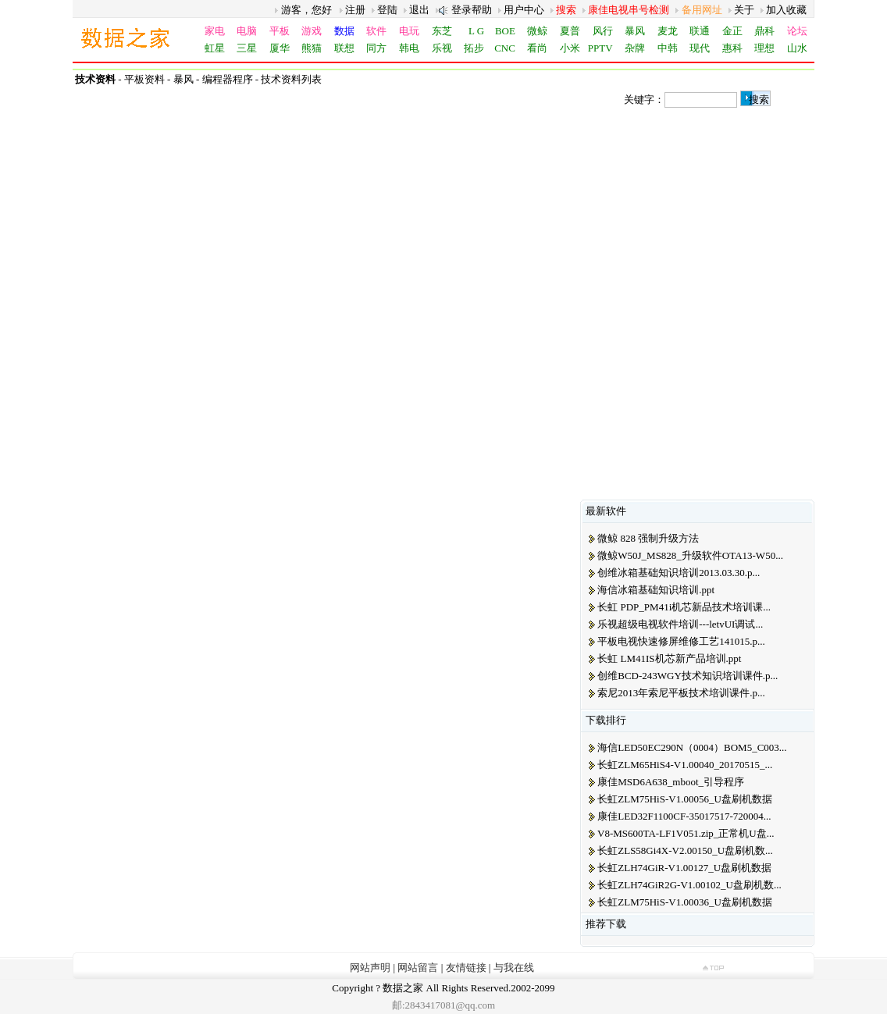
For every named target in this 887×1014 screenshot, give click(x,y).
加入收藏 (786, 10)
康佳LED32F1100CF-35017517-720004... (684, 816)
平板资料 (144, 79)
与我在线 (513, 967)
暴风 (183, 79)
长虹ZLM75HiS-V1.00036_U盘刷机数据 (684, 902)
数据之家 (403, 988)
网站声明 (370, 967)
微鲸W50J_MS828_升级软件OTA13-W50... (690, 555)
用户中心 (524, 10)
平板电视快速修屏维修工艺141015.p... (681, 641)
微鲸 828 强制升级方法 (648, 538)
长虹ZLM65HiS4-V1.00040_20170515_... (684, 764)
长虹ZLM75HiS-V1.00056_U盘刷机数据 (684, 799)
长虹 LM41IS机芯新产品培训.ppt (669, 658)
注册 (355, 10)
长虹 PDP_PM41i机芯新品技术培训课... (684, 607)
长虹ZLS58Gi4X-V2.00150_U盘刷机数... (685, 850)
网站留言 (417, 967)
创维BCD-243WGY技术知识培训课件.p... (687, 675)
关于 (744, 10)
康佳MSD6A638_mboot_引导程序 (670, 782)
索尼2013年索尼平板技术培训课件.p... (681, 693)
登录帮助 (471, 10)
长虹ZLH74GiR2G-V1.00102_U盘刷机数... (689, 885)
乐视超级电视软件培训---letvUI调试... (680, 624)
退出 (419, 10)
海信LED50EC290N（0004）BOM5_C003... (691, 747)
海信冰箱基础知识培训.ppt (655, 590)
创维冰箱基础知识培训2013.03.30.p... (678, 572)
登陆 (387, 10)
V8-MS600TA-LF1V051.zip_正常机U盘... (685, 833)
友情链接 (466, 967)
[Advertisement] (697, 206)
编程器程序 (227, 79)
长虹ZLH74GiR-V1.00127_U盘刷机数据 (684, 867)
